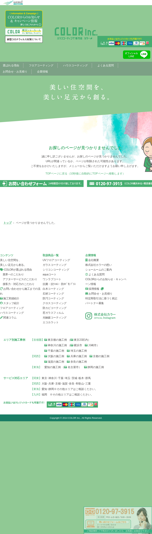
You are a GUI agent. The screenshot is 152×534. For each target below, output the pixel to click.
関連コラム (8, 430)
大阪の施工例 (54, 468)
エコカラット (51, 434)
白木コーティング (53, 401)
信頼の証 (66, 292)
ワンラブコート (52, 391)
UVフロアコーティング (22, 247)
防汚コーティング (53, 410)
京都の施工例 (99, 468)
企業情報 (42, 71)
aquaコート (49, 387)
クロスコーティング (55, 415)
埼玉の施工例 (77, 463)
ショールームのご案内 (98, 382)
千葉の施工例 (54, 463)
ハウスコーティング (75, 65)
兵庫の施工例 (77, 468)
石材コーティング (53, 406)
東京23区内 (79, 452)
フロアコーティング (41, 65)
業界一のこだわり (12, 387)
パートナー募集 (94, 415)
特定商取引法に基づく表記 (101, 410)
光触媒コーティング (55, 430)
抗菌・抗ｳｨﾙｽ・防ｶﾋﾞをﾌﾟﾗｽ (59, 396)
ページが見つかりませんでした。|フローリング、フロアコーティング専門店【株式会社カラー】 (76, 33)
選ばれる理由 (11, 65)
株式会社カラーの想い (98, 377)
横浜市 (76, 457)
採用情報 (92, 401)
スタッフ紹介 (22, 336)
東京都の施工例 (55, 452)
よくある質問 (105, 65)
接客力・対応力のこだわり (17, 396)
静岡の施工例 (94, 479)
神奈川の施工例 (55, 457)
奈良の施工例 (77, 474)
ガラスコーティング (66, 247)
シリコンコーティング (111, 247)
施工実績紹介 (9, 410)
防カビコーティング (55, 420)
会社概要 (66, 336)
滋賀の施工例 (54, 474)
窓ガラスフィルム (53, 425)
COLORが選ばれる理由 (16, 382)
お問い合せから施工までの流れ (111, 292)
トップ (7, 222)
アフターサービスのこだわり (18, 391)
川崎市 (90, 457)
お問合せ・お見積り (15, 71)
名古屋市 (71, 479)
